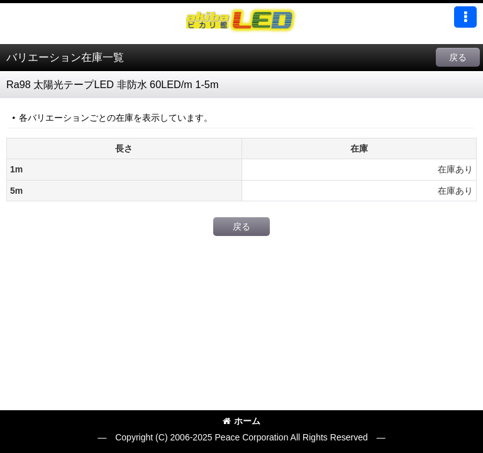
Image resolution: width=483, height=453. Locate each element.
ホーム (241, 421)
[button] (465, 17)
